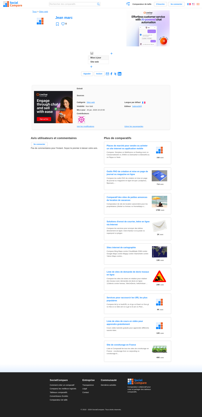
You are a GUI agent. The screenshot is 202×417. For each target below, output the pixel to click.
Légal (84, 389)
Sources (80, 95)
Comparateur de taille (141, 4)
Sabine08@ (137, 106)
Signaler (87, 74)
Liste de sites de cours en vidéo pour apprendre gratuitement (125, 322)
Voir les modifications (85, 126)
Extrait (80, 88)
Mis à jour (81, 110)
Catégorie (81, 102)
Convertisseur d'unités (59, 396)
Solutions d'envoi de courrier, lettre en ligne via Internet (128, 223)
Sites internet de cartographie (121, 247)
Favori (57, 24)
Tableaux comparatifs (58, 392)
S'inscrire (160, 4)
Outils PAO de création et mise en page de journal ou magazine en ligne (127, 172)
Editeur (127, 106)
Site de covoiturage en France (121, 345)
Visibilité (80, 106)
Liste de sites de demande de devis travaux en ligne (128, 273)
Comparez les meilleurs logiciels (63, 389)
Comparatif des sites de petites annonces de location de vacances (127, 198)
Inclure (99, 74)
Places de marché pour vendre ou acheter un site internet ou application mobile (127, 147)
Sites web (43, 12)
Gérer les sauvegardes (133, 126)
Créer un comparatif (128, 4)
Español (198, 4)
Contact (85, 392)
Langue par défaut (132, 102)
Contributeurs (83, 113)
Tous (34, 12)
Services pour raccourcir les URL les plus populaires (127, 299)
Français (189, 4)
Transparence (88, 385)
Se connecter (176, 4)
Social (140, 381)
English (193, 4)
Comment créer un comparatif (62, 385)
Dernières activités (108, 385)
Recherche (98, 4)
